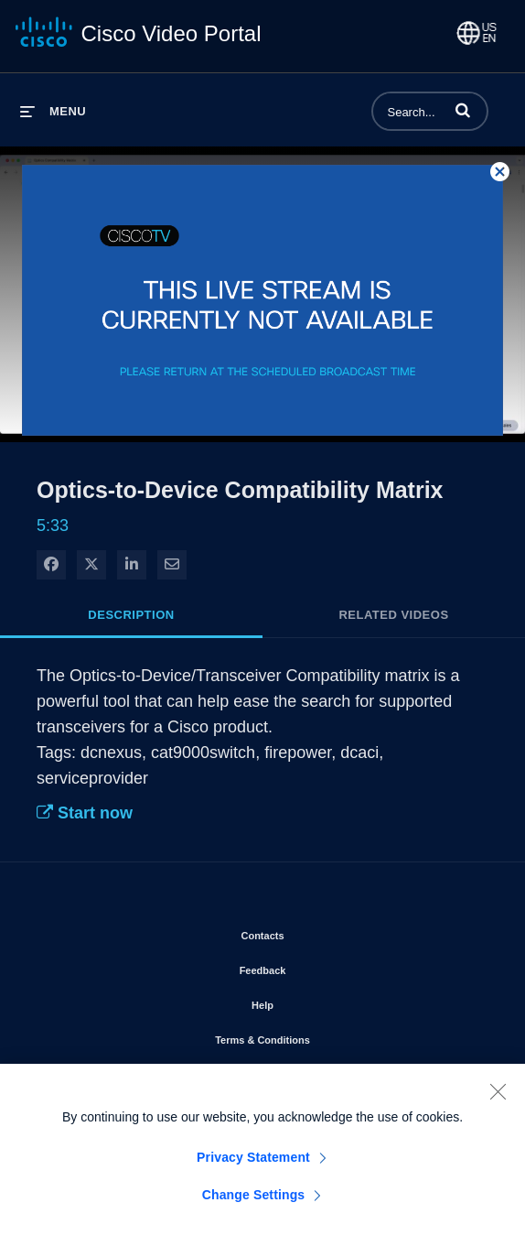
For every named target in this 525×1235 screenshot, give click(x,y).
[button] (462, 109)
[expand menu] (53, 111)
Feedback (315, 967)
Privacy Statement (253, 1163)
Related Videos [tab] (393, 615)
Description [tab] (131, 615)
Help (315, 1001)
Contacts (314, 932)
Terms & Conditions (314, 1036)
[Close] (497, 1098)
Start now (85, 813)
